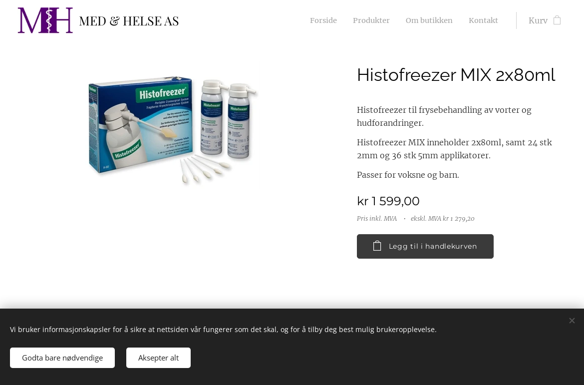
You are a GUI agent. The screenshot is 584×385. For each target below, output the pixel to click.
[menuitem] (313, 20)
